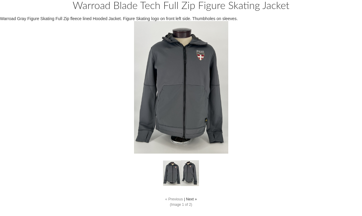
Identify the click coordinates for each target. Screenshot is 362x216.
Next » (191, 199)
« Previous (174, 199)
